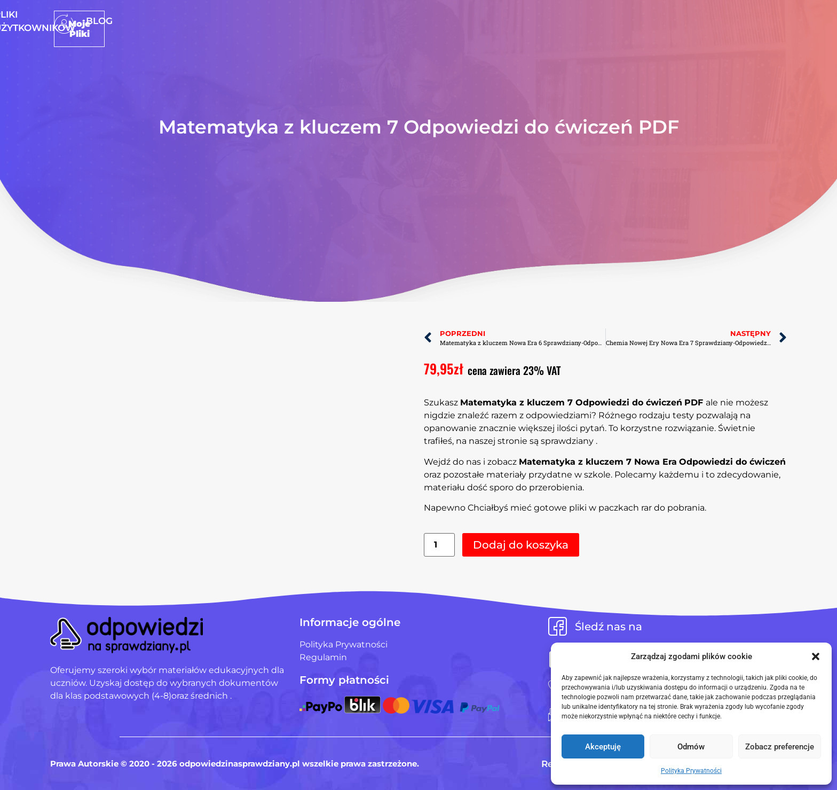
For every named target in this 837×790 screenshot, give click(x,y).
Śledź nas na (608, 626)
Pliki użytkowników (433, 20)
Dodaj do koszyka (520, 544)
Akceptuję (603, 747)
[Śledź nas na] (557, 626)
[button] (815, 656)
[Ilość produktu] (439, 545)
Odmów (691, 747)
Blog (511, 20)
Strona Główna (325, 20)
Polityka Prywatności (691, 771)
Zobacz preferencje (779, 747)
